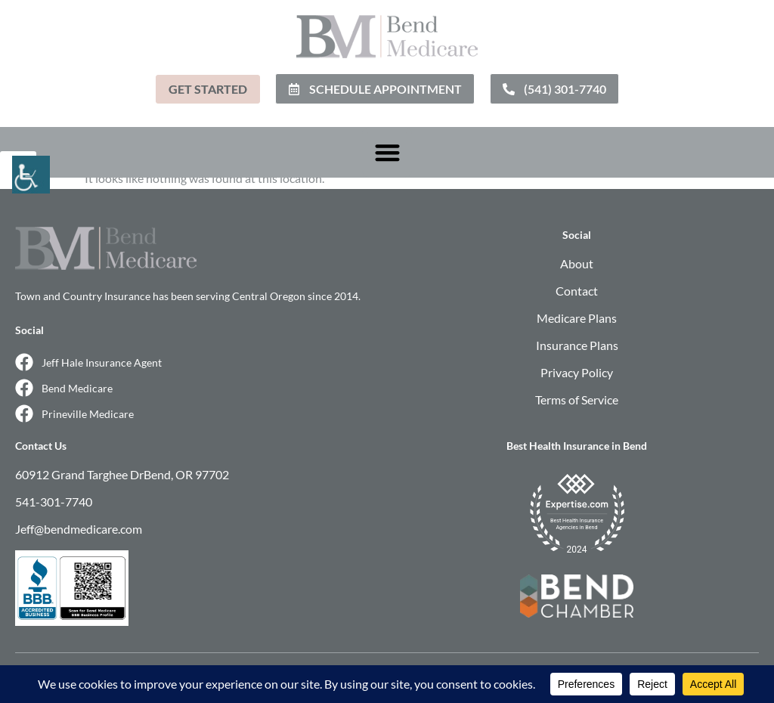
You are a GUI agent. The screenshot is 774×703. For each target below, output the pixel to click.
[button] (387, 152)
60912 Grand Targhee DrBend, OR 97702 (122, 474)
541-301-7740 (53, 501)
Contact (577, 290)
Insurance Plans (577, 345)
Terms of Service (576, 399)
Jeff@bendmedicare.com (78, 529)
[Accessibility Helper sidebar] (18, 169)
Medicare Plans (577, 318)
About (576, 263)
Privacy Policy (576, 372)
